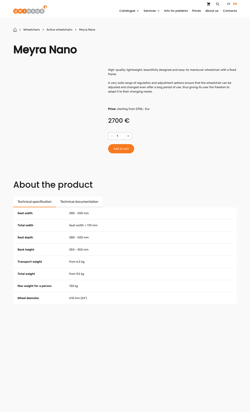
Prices (196, 11)
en (235, 4)
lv (228, 4)
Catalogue (129, 11)
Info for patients (176, 11)
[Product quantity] (120, 136)
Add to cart (121, 148)
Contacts (230, 11)
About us (212, 11)
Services (152, 11)
